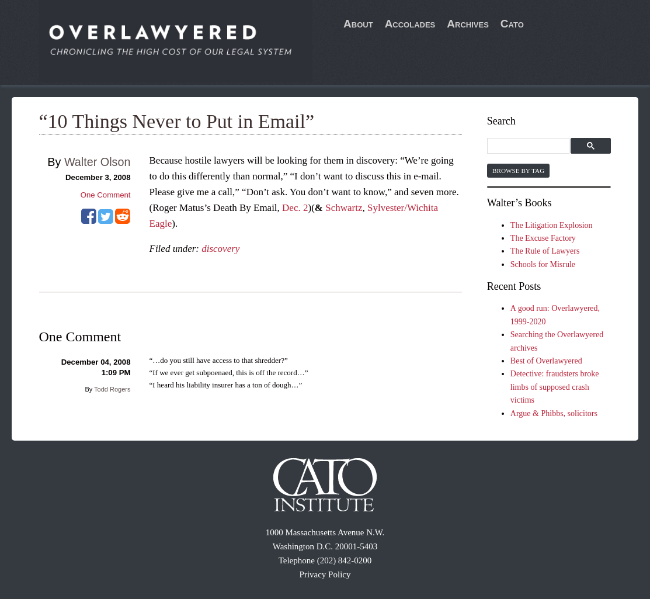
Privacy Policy (325, 574)
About (358, 24)
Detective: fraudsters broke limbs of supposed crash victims (554, 386)
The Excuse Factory (543, 238)
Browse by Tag (518, 170)
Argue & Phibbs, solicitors (553, 413)
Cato (512, 24)
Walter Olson (97, 161)
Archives (468, 24)
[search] (530, 146)
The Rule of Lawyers (545, 251)
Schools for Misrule (542, 264)
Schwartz (343, 207)
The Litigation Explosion (551, 225)
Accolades (410, 24)
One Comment (106, 195)
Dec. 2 (295, 207)
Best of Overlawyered (546, 360)
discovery (220, 248)
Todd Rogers (112, 389)
